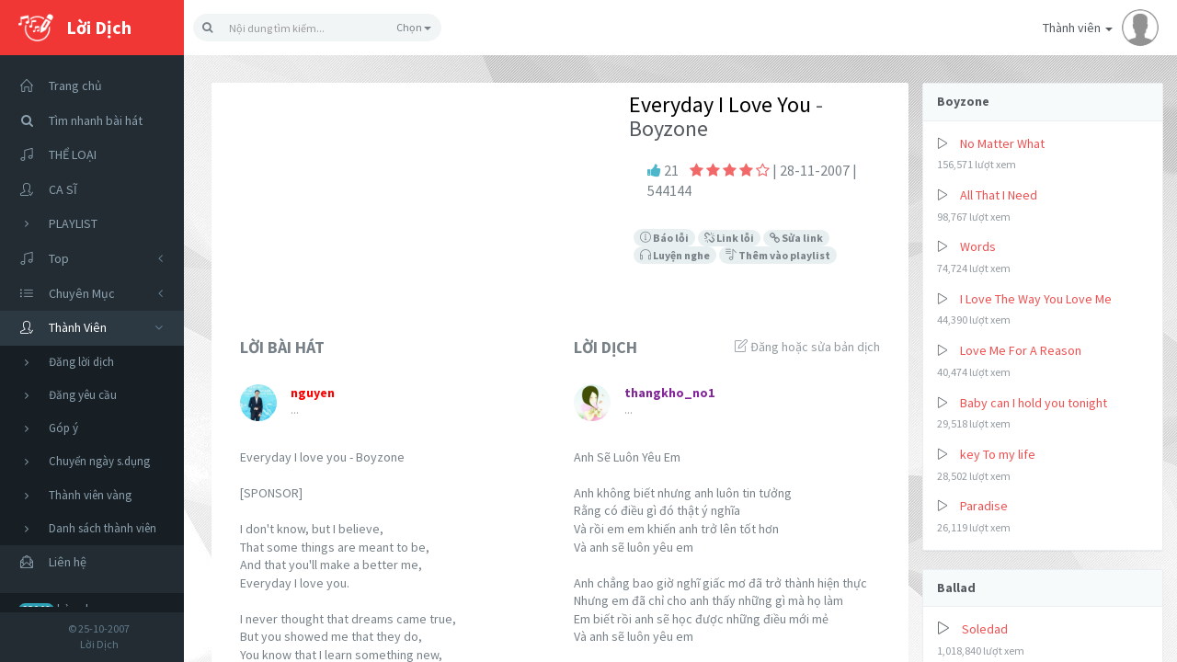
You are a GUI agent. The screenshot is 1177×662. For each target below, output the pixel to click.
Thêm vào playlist (778, 255)
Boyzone (963, 101)
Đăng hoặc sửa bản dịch (807, 346)
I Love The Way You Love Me (1036, 299)
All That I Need (998, 195)
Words (978, 246)
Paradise (984, 505)
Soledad (985, 629)
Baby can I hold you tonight (1033, 402)
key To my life (997, 454)
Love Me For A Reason (1020, 350)
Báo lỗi (664, 238)
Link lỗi (729, 238)
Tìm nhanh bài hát (76, 121)
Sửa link (796, 238)
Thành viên (1101, 27)
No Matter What (1002, 143)
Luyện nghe (675, 255)
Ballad (956, 587)
